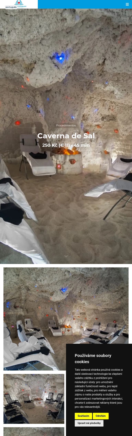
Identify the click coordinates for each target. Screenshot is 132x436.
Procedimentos (66, 125)
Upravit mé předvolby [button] (89, 423)
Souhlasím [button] (83, 416)
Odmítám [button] (101, 416)
